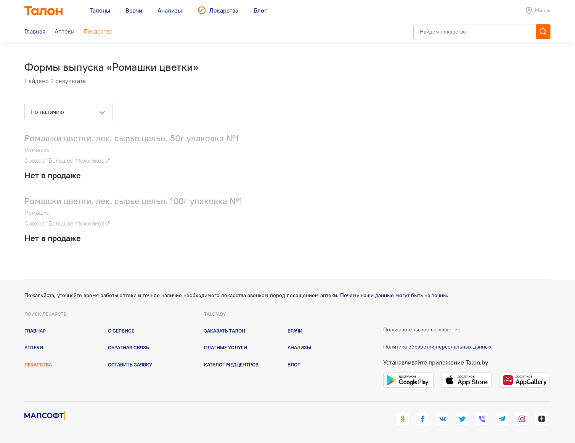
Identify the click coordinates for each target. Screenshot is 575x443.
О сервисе (121, 331)
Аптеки (33, 347)
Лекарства (38, 364)
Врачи (295, 331)
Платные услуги (225, 347)
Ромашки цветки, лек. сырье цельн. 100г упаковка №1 (133, 200)
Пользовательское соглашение (422, 329)
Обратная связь (128, 347)
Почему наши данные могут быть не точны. (394, 295)
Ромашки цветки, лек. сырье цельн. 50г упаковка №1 (131, 138)
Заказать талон (224, 331)
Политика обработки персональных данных (437, 346)
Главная (35, 331)
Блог (294, 364)
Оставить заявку (130, 364)
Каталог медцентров (231, 364)
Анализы (299, 347)
